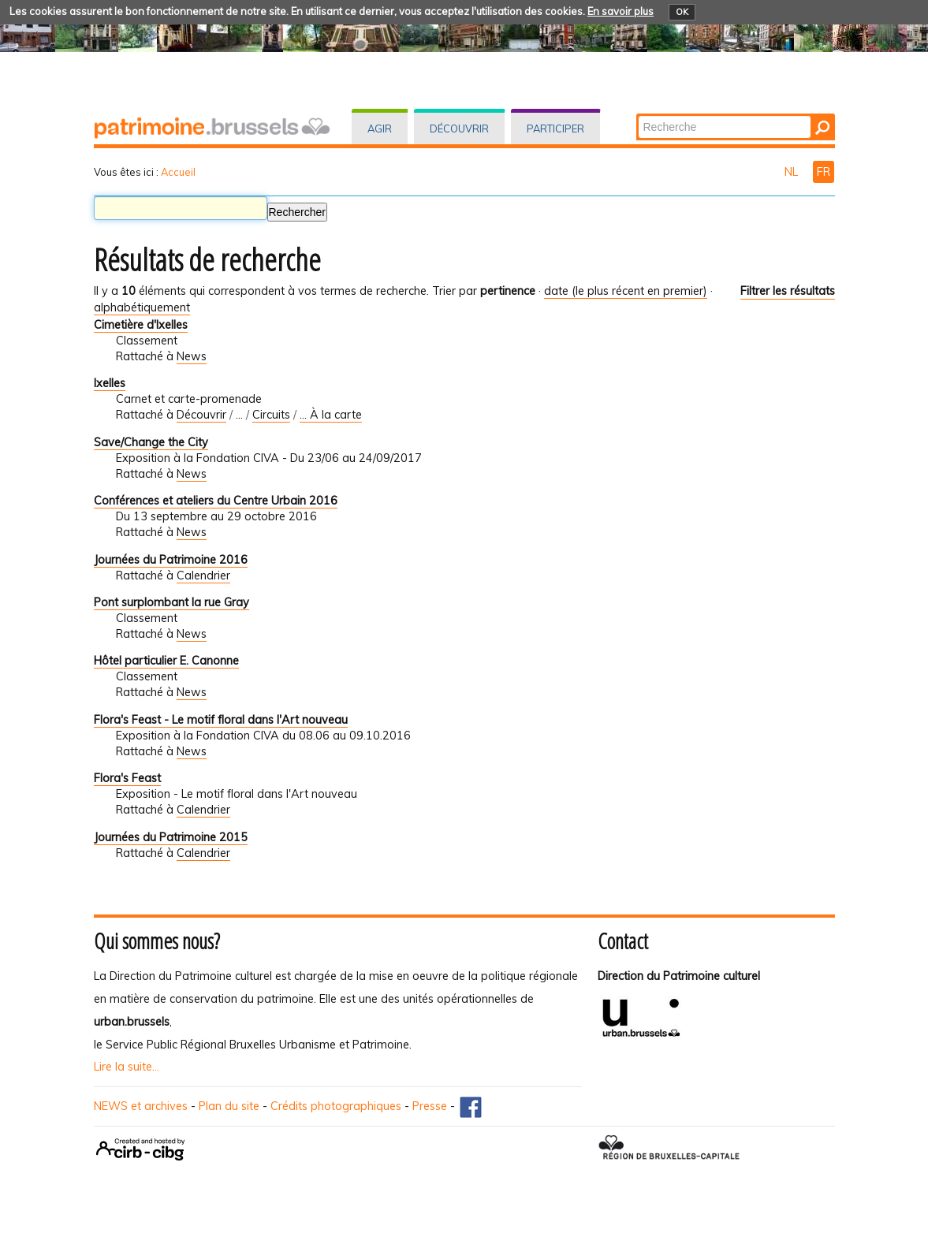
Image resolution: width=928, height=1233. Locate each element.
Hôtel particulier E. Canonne (166, 661)
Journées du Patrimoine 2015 (171, 837)
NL (793, 172)
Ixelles (109, 383)
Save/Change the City (151, 442)
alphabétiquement (142, 307)
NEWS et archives (141, 1106)
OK (682, 11)
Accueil (178, 172)
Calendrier (203, 575)
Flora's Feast (127, 778)
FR (823, 172)
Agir (379, 128)
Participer (555, 128)
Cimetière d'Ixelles (141, 325)
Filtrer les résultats (787, 291)
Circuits (271, 415)
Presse (429, 1106)
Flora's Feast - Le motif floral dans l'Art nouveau (221, 720)
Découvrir (459, 128)
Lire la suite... (126, 1067)
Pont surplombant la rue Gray (171, 602)
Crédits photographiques (335, 1106)
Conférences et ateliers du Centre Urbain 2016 (215, 501)
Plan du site (229, 1106)
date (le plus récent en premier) (625, 291)
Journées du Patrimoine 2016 (171, 560)
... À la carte (331, 415)
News (192, 356)
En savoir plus (620, 11)
